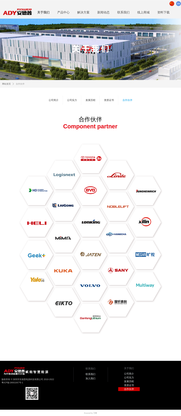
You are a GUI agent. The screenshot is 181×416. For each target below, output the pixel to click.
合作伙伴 (20, 84)
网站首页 (6, 84)
